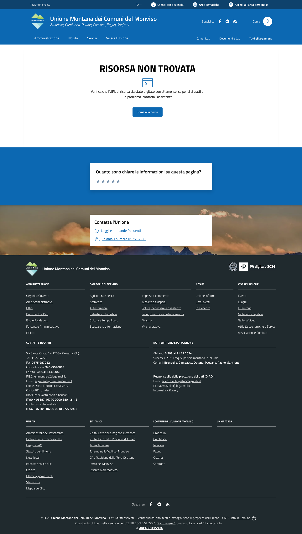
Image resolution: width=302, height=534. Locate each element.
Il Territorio (244, 308)
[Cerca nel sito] (267, 21)
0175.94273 (39, 358)
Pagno (157, 451)
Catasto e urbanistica (103, 314)
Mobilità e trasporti (154, 301)
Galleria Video (246, 320)
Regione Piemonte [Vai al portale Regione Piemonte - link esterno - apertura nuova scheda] (40, 5)
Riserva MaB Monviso (103, 470)
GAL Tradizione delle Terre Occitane (112, 457)
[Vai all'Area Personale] (248, 4)
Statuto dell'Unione (38, 451)
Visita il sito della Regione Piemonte (112, 433)
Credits (30, 470)
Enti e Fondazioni (37, 320)
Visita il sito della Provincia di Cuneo (112, 439)
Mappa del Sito (35, 488)
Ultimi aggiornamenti (39, 476)
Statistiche (33, 482)
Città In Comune (240, 517)
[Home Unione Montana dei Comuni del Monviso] (93, 21)
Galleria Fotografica (250, 314)
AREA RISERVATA (149, 528)
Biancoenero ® (166, 523)
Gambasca (160, 439)
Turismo (147, 320)
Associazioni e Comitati (252, 332)
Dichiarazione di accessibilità (44, 439)
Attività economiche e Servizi (256, 326)
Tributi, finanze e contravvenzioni (163, 314)
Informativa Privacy (165, 390)
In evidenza (203, 308)
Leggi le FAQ (34, 445)
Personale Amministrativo (42, 326)
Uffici (29, 308)
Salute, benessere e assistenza (161, 308)
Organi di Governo (37, 295)
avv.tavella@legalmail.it (174, 385)
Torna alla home (147, 112)
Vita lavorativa (151, 326)
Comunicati (203, 38)
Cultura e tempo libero (104, 320)
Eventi (242, 295)
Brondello (159, 433)
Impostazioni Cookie (39, 463)
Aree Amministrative (39, 301)
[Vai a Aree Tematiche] (206, 4)
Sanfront (159, 463)
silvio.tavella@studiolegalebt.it (181, 381)
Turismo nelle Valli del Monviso (109, 451)
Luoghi (242, 301)
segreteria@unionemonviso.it (53, 381)
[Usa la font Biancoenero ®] (167, 4)
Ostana (158, 457)
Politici (30, 332)
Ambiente (96, 301)
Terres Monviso (99, 445)
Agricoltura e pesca (102, 295)
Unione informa (205, 295)
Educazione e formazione (106, 326)
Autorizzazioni (98, 308)
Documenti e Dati (37, 314)
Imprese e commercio (155, 295)
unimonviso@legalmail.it (50, 376)
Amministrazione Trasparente (45, 433)
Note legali (33, 457)
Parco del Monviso (101, 463)
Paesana (158, 445)
